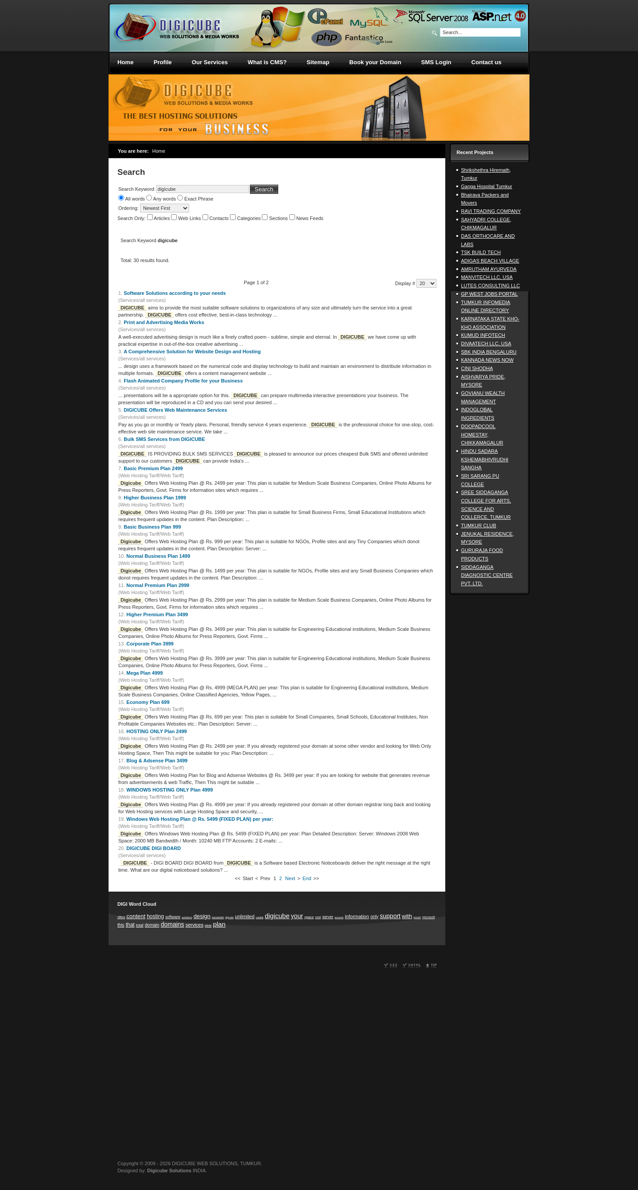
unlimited (244, 916)
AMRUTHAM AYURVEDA (489, 269)
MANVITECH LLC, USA (487, 277)
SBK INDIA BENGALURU (488, 352)
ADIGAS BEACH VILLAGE (490, 260)
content (135, 916)
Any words (164, 198)
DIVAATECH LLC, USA (486, 343)
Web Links (190, 218)
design (202, 916)
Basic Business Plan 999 (152, 526)
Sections (279, 218)
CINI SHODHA (477, 368)
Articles (162, 218)
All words (135, 198)
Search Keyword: (137, 189)
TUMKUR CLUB (478, 525)
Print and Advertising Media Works (164, 322)
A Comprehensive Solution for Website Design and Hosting (192, 351)
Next (290, 878)
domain (152, 925)
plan (219, 924)
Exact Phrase (198, 198)
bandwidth (218, 917)
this (120, 925)
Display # (405, 283)
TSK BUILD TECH (481, 252)
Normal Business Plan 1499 (158, 556)
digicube (230, 917)
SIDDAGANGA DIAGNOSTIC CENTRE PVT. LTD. (487, 575)
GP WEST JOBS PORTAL (489, 294)
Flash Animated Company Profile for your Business (183, 380)
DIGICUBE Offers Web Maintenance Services (175, 410)
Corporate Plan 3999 (149, 643)
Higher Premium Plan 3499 (157, 614)
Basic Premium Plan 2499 (153, 468)
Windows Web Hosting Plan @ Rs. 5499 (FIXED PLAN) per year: (199, 819)
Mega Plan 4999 (144, 673)
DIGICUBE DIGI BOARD (153, 848)
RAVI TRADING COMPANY (491, 211)
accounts (339, 917)
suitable (259, 917)
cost (318, 917)
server (327, 917)
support (390, 916)
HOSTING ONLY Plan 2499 (156, 731)
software (172, 917)
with (407, 916)
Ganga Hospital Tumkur (486, 186)
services (194, 924)
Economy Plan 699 (147, 702)
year (208, 925)
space (309, 917)
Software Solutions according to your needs (175, 293)
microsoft (428, 917)
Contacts (220, 218)
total (140, 925)
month (417, 917)
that (130, 925)
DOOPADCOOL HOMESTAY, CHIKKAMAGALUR (482, 434)
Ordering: (129, 208)
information (357, 916)
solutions (187, 917)
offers (121, 917)
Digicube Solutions (169, 1170)
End (307, 878)
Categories (249, 218)
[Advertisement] (489, 732)
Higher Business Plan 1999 (155, 497)
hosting (155, 916)
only (374, 916)
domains (172, 924)
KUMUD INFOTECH (483, 335)
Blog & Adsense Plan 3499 (156, 760)
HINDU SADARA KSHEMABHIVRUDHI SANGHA (484, 459)
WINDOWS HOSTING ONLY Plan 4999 (169, 789)
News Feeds (309, 218)
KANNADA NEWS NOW (487, 360)
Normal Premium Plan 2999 (157, 585)
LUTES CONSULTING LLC (490, 285)
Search (264, 189)
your (297, 916)
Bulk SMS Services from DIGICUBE (164, 439)
